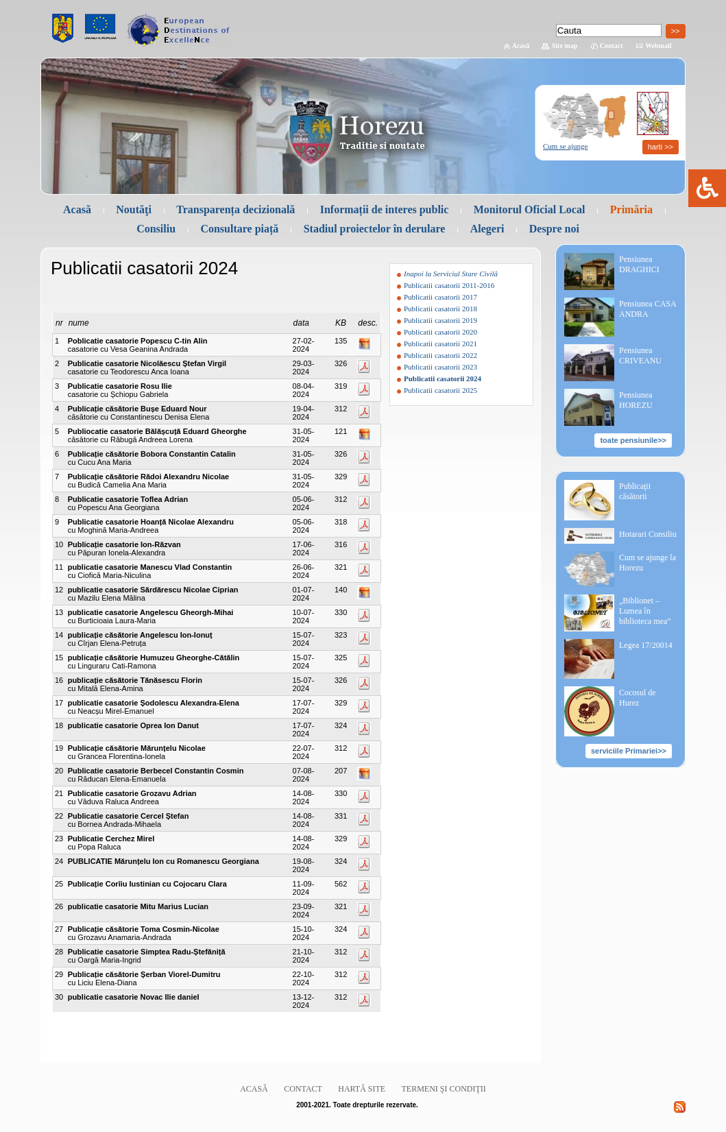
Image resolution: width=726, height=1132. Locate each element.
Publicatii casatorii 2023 (440, 367)
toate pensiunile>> (633, 440)
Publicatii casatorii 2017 (440, 297)
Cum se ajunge (565, 146)
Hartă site (361, 1089)
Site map (565, 45)
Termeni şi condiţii (444, 1089)
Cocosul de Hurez (637, 698)
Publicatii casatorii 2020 (440, 332)
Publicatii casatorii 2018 (440, 308)
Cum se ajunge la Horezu (647, 563)
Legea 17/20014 (646, 645)
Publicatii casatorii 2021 (440, 343)
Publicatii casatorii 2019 (440, 320)
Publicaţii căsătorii (635, 491)
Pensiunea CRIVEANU (640, 355)
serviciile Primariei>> (628, 751)
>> (675, 31)
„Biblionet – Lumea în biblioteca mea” (645, 611)
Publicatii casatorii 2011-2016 (449, 285)
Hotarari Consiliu (648, 534)
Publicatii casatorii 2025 (440, 390)
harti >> (660, 147)
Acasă (521, 45)
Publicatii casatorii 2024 (442, 378)
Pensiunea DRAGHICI (639, 264)
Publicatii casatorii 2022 (440, 355)
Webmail (658, 45)
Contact (611, 45)
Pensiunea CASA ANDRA (647, 309)
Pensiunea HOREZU (636, 400)
